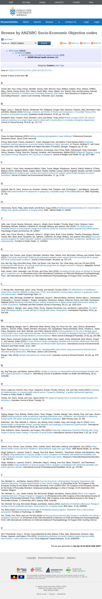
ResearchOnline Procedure (51, 558)
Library (42, 2)
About (26, 22)
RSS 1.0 (74, 43)
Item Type (60, 65)
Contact (76, 2)
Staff (11, 2)
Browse (49, 22)
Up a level (8, 39)
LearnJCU (59, 2)
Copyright (31, 558)
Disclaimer (61, 594)
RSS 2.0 (86, 43)
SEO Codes (14, 51)
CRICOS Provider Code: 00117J (51, 588)
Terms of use (42, 594)
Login (86, 22)
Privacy (52, 594)
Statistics (71, 558)
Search (37, 22)
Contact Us (70, 22)
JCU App (26, 2)
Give (91, 2)
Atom (65, 43)
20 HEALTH (20, 53)
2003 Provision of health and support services (40, 55)
